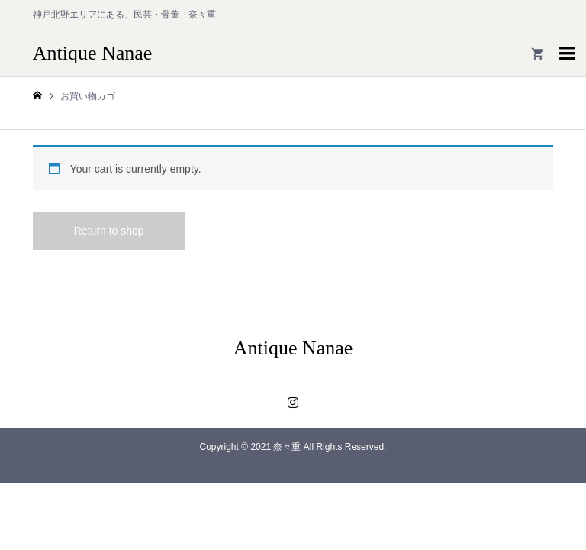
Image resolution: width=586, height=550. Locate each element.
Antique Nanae (93, 53)
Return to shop (109, 231)
